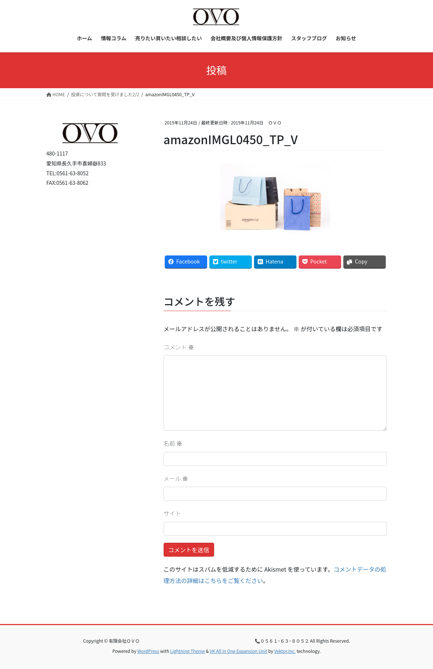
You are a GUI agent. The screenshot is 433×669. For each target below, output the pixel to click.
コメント (179, 347)
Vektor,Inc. (285, 651)
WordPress (148, 651)
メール (176, 478)
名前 (173, 443)
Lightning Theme (187, 651)
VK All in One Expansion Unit (238, 651)
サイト (172, 513)
